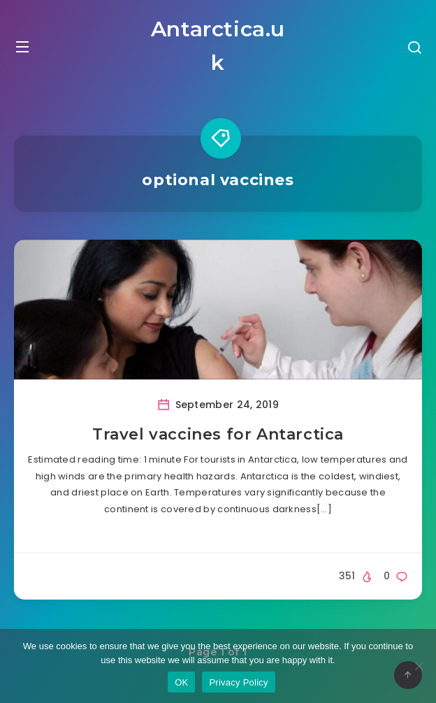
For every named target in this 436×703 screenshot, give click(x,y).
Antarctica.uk (218, 45)
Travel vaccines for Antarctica (218, 434)
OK (181, 682)
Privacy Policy (238, 682)
